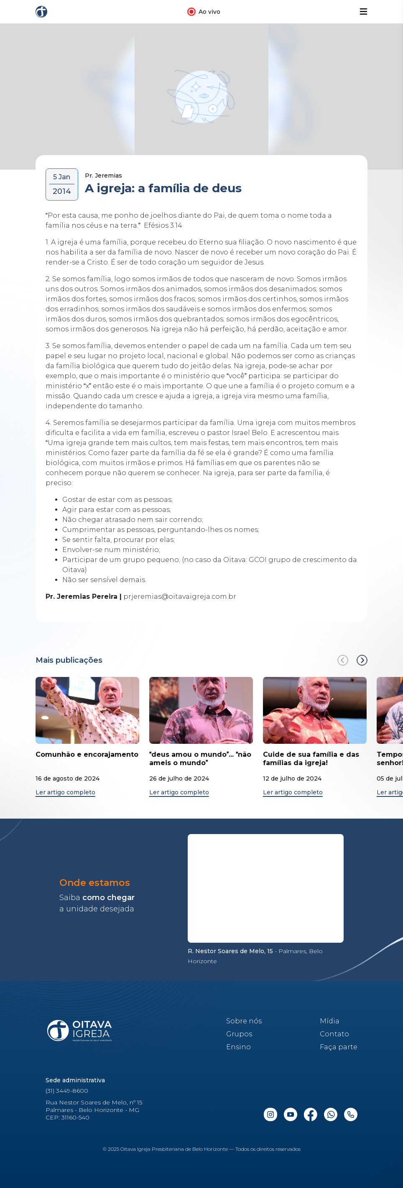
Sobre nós (244, 1021)
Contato (334, 1034)
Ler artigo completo (65, 792)
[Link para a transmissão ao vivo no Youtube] (203, 11)
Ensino (238, 1047)
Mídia (329, 1021)
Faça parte (338, 1047)
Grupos (239, 1034)
